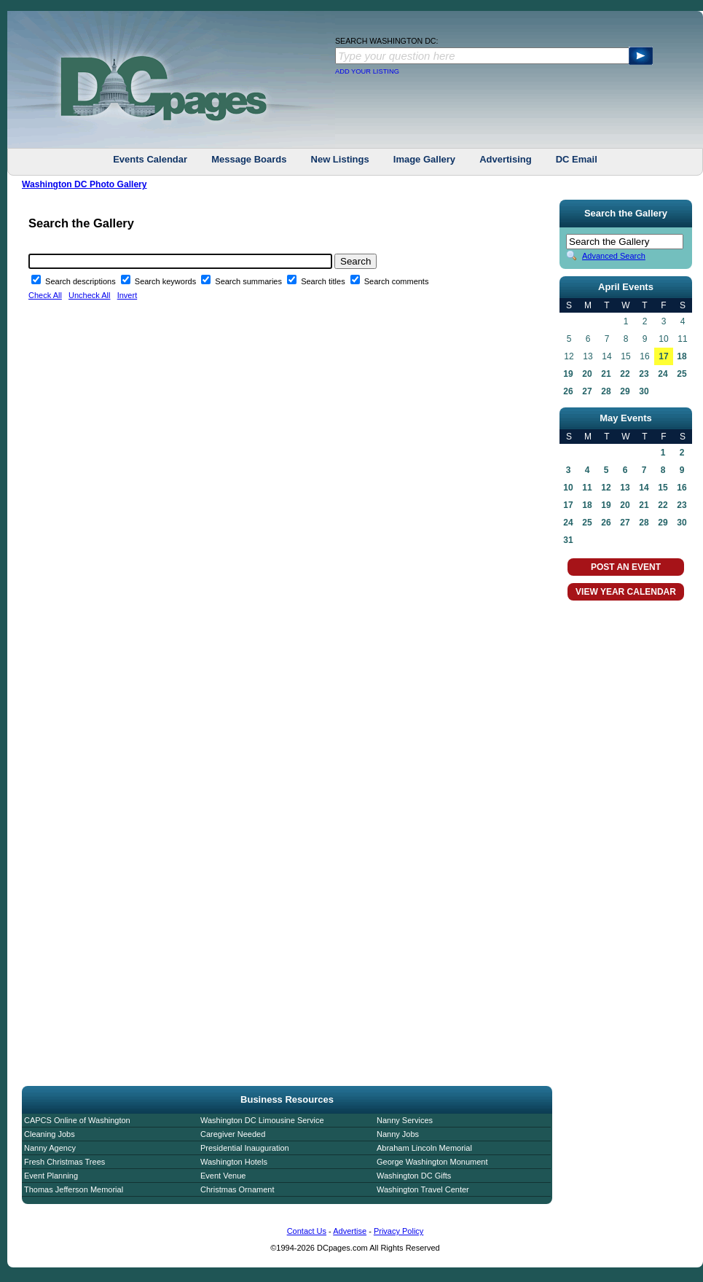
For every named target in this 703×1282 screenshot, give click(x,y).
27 (587, 391)
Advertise (349, 1231)
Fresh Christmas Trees (64, 1161)
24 (662, 374)
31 (568, 540)
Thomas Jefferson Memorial (73, 1189)
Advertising (505, 159)
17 (663, 356)
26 (568, 391)
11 (587, 487)
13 (624, 487)
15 (662, 487)
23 (643, 374)
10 (568, 487)
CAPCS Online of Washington (77, 1120)
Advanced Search (613, 255)
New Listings (340, 159)
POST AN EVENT (626, 567)
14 (643, 487)
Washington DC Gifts (414, 1175)
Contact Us (306, 1231)
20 (587, 374)
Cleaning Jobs (49, 1134)
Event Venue (223, 1175)
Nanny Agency (50, 1148)
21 (605, 374)
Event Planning (51, 1175)
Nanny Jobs (398, 1134)
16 (681, 487)
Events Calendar (150, 159)
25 (681, 374)
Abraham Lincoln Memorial (424, 1148)
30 (643, 391)
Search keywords (166, 281)
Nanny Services (405, 1120)
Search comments (396, 281)
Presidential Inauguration (244, 1148)
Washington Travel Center (423, 1189)
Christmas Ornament (237, 1189)
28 (605, 391)
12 (605, 487)
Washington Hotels (233, 1161)
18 (681, 356)
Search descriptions (81, 281)
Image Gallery (424, 159)
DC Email (576, 159)
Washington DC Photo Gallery (84, 184)
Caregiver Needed (232, 1134)
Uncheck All (89, 295)
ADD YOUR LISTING (367, 71)
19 (568, 374)
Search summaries (249, 281)
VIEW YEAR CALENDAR (626, 592)
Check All (45, 295)
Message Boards (248, 159)
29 (624, 391)
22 (624, 374)
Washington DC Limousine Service (262, 1120)
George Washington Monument (432, 1161)
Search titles (324, 281)
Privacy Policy (398, 1231)
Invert (127, 295)
